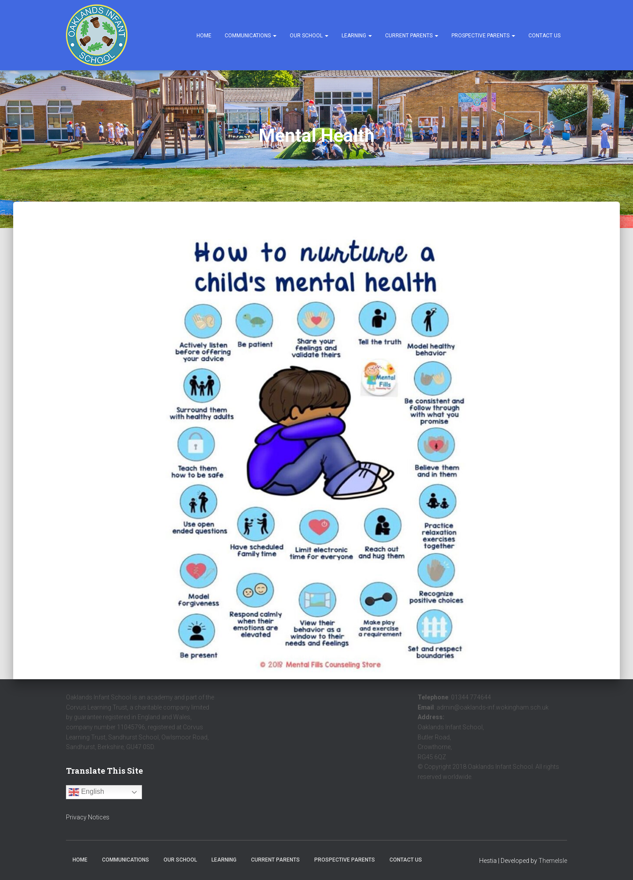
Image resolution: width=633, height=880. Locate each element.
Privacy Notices (87, 817)
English (86, 792)
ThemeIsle (552, 860)
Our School (309, 36)
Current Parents (411, 36)
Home (203, 36)
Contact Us (544, 36)
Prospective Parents (483, 36)
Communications (250, 36)
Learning (357, 36)
